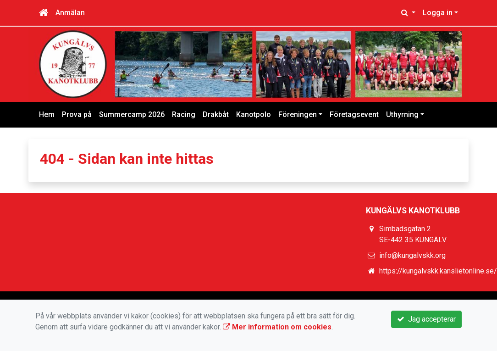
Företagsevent (354, 114)
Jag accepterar (426, 319)
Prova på (77, 114)
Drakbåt (216, 114)
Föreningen (297, 114)
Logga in (438, 12)
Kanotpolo (253, 114)
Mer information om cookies (277, 327)
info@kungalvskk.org (412, 255)
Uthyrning (402, 114)
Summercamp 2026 (132, 114)
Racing (183, 114)
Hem (47, 114)
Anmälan (70, 12)
